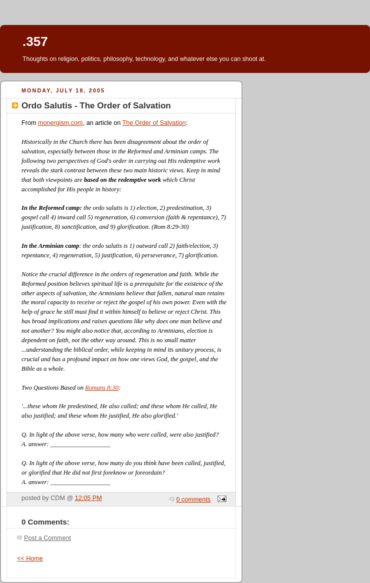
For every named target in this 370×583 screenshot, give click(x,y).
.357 (35, 41)
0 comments (193, 499)
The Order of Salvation (154, 122)
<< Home (30, 558)
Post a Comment (47, 538)
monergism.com (60, 122)
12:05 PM (88, 498)
